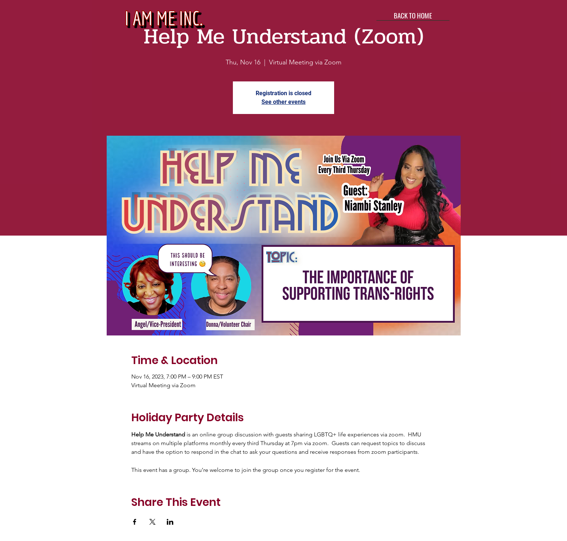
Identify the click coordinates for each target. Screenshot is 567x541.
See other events (283, 101)
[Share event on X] (152, 522)
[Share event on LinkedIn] (170, 522)
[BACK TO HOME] (412, 15)
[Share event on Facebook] (134, 522)
